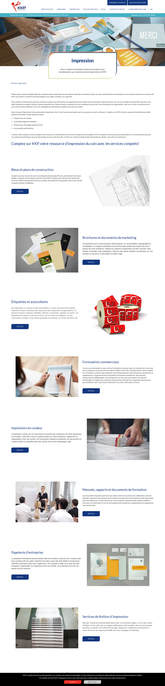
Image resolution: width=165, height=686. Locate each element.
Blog (103, 9)
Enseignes (61, 9)
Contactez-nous (117, 9)
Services (14, 83)
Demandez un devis (117, 3)
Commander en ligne (137, 9)
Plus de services (90, 9)
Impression (74, 9)
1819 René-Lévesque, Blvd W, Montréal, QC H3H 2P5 (47, 15)
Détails (20, 191)
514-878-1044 (149, 15)
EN (151, 9)
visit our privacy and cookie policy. (112, 678)
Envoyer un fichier (137, 3)
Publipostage (47, 9)
